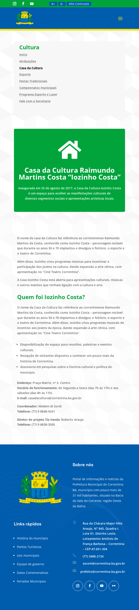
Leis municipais (28, 555)
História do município (32, 538)
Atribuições (27, 61)
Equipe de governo (30, 564)
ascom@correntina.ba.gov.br (104, 563)
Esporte (25, 74)
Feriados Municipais (31, 581)
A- (61, 4)
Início (23, 55)
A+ (53, 4)
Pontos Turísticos (29, 547)
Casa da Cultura (31, 68)
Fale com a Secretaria (34, 101)
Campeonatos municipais (38, 88)
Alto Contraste (79, 4)
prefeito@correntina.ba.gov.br (102, 572)
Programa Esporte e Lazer (38, 94)
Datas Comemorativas (32, 573)
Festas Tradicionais (33, 81)
